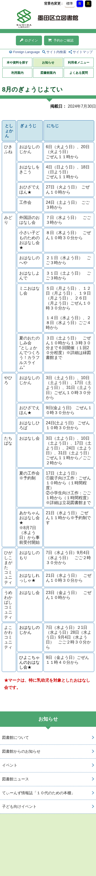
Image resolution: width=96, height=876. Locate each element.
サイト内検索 (56, 52)
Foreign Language (26, 52)
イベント (9, 765)
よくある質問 (78, 73)
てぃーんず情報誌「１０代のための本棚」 (38, 793)
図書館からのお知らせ (21, 751)
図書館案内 (48, 73)
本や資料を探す (17, 62)
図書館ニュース (15, 779)
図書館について (15, 737)
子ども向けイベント (19, 806)
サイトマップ (83, 52)
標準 (69, 3)
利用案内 (17, 73)
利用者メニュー (78, 62)
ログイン (29, 40)
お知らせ (48, 62)
